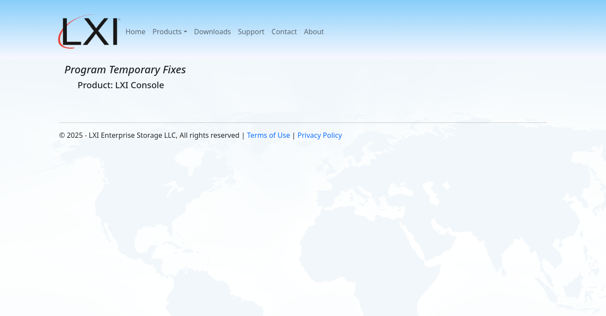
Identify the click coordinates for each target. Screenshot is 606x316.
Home (136, 31)
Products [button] (167, 31)
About (314, 31)
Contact (284, 31)
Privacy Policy (320, 135)
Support (251, 31)
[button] (90, 31)
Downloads (212, 31)
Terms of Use (268, 135)
